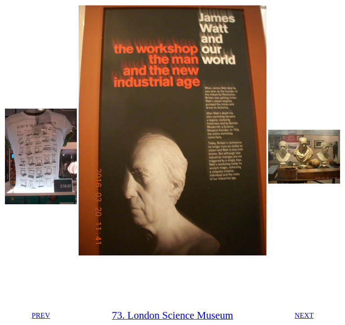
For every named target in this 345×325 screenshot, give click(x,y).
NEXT (304, 315)
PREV (41, 315)
